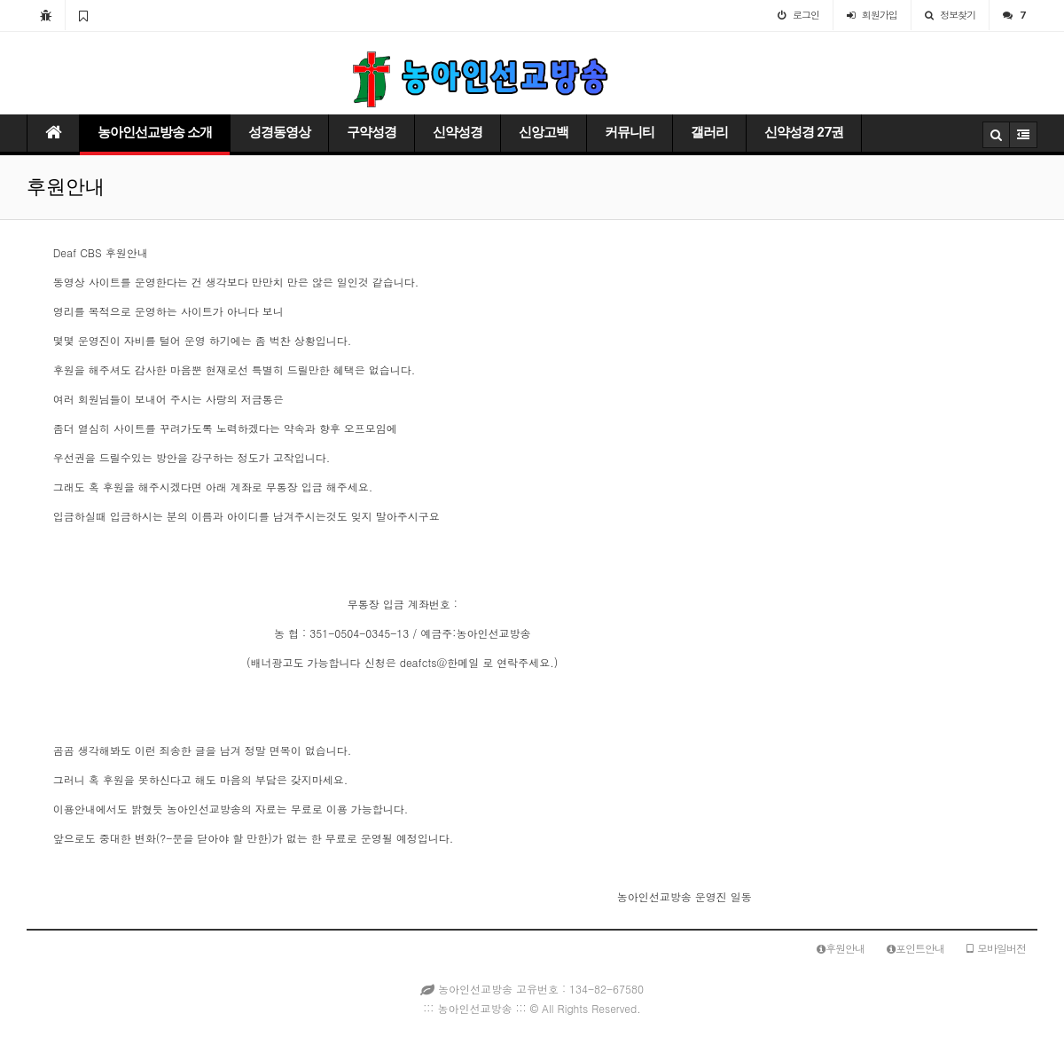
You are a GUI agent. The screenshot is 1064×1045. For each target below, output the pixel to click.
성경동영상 (279, 132)
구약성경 (371, 132)
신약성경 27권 (803, 132)
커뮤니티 (629, 132)
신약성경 (457, 132)
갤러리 (709, 132)
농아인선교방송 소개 (155, 132)
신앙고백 (543, 132)
